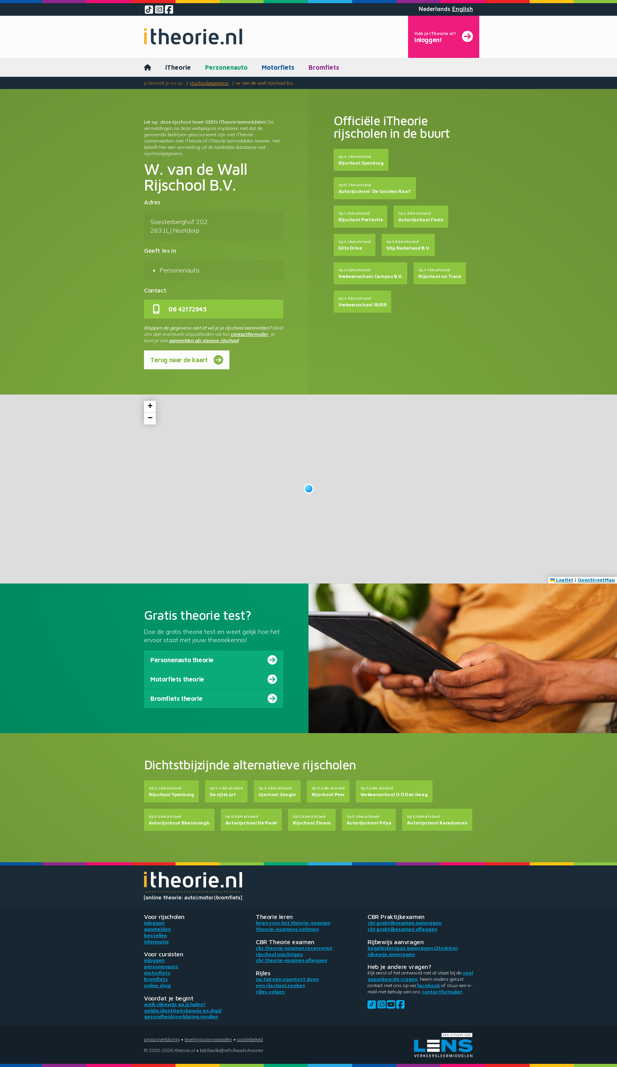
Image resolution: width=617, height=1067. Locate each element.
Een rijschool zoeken (280, 985)
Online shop (157, 985)
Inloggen (154, 923)
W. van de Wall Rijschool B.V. (265, 83)
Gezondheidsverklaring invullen (181, 1016)
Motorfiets (278, 67)
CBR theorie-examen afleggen (291, 960)
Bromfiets (323, 67)
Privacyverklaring (162, 1039)
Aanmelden (157, 929)
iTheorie (178, 67)
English (462, 9)
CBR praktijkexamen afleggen (402, 929)
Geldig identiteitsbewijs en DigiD (183, 1010)
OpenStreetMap (596, 580)
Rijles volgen (270, 992)
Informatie (156, 942)
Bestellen (155, 935)
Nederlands (435, 9)
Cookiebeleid (250, 1039)
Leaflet (561, 580)
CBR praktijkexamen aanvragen (405, 923)
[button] (309, 489)
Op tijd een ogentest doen (287, 979)
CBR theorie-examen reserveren (294, 948)
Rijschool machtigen (279, 954)
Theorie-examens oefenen (287, 929)
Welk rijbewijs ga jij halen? (174, 1004)
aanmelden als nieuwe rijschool (203, 340)
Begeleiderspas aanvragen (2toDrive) (413, 948)
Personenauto (226, 67)
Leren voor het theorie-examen (293, 923)
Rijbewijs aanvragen (391, 954)
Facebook (428, 985)
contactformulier (249, 334)
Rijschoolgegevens (209, 83)
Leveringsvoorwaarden (208, 1039)
